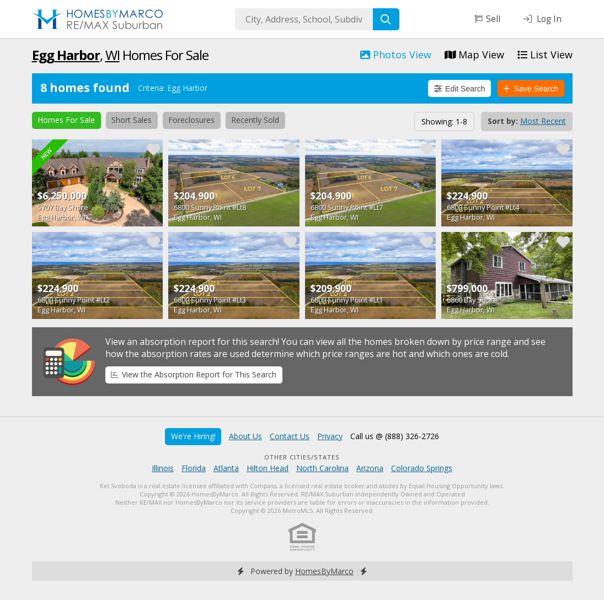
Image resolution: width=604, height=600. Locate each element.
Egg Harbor (66, 55)
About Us (245, 436)
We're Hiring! (193, 436)
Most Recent (543, 121)
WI (112, 55)
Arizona (369, 468)
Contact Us (289, 436)
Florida (193, 468)
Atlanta (226, 468)
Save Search (530, 88)
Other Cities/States (302, 457)
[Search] (386, 19)
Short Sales (131, 120)
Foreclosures (191, 120)
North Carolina (322, 468)
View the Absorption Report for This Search (193, 374)
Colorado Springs (421, 468)
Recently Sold (255, 120)
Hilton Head (267, 468)
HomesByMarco (324, 571)
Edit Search (459, 88)
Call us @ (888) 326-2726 (394, 436)
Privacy (330, 436)
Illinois (163, 468)
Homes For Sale (66, 120)
